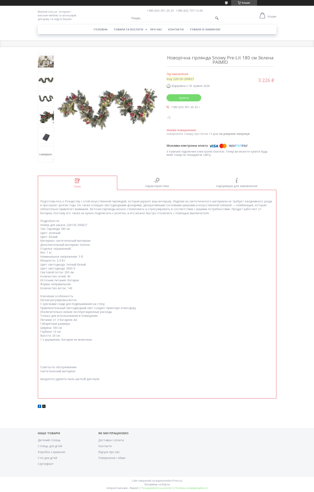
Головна (101, 29)
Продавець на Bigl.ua (157, 484)
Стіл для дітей (47, 458)
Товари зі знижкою (205, 29)
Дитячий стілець (49, 440)
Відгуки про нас (109, 452)
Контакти (176, 29)
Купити (184, 98)
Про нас (156, 29)
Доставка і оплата (111, 440)
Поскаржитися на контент (157, 488)
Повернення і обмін (111, 458)
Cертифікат (46, 464)
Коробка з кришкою (51, 452)
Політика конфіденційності (191, 488)
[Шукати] (216, 18)
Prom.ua (177, 480)
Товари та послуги (128, 29)
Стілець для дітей (50, 446)
